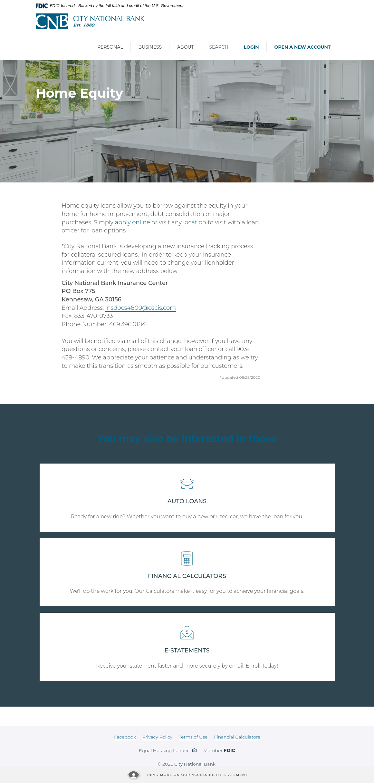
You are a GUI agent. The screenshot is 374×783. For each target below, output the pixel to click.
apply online (132, 222)
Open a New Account (302, 47)
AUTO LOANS (187, 501)
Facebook (125, 737)
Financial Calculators (237, 737)
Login (251, 47)
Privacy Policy (157, 737)
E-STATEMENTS (187, 650)
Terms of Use (193, 737)
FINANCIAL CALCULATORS (187, 576)
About (185, 47)
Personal (110, 47)
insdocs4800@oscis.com (140, 307)
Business (150, 47)
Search (218, 47)
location (194, 222)
